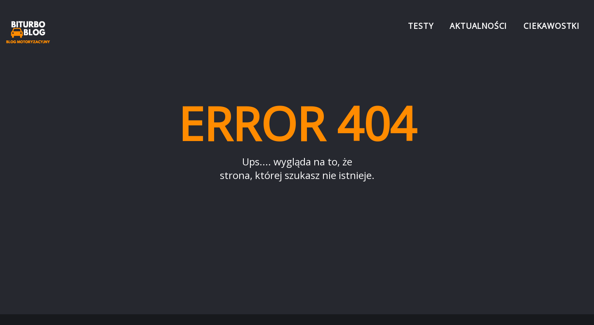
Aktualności (478, 25)
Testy (420, 25)
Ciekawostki (551, 25)
